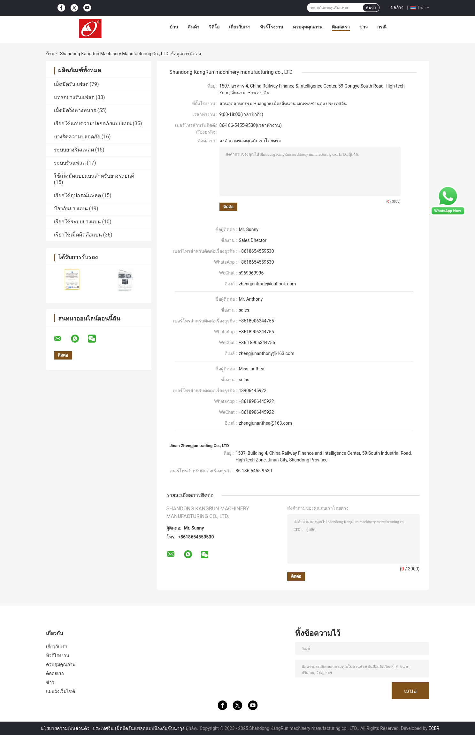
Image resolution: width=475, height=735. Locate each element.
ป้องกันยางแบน (71, 208)
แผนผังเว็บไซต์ (60, 691)
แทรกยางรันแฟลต (74, 97)
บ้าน (174, 26)
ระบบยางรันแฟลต (74, 150)
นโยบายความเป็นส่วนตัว (65, 728)
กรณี (382, 26)
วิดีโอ (214, 26)
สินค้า (193, 26)
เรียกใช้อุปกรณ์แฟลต (77, 195)
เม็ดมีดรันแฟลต (71, 84)
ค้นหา (371, 7)
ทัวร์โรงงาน (271, 26)
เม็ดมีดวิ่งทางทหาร (75, 110)
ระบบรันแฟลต (70, 163)
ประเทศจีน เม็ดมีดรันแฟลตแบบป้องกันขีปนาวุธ (139, 728)
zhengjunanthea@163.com (265, 423)
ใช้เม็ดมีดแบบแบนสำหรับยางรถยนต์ (94, 176)
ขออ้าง (396, 7)
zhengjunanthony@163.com (266, 353)
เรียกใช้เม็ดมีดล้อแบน (78, 235)
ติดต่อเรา (341, 26)
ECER (434, 728)
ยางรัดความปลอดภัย (77, 137)
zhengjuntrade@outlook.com (267, 283)
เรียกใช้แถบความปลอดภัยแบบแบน (93, 123)
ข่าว (363, 26)
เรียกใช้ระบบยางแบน (77, 222)
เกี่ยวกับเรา (239, 26)
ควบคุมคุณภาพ (307, 26)
